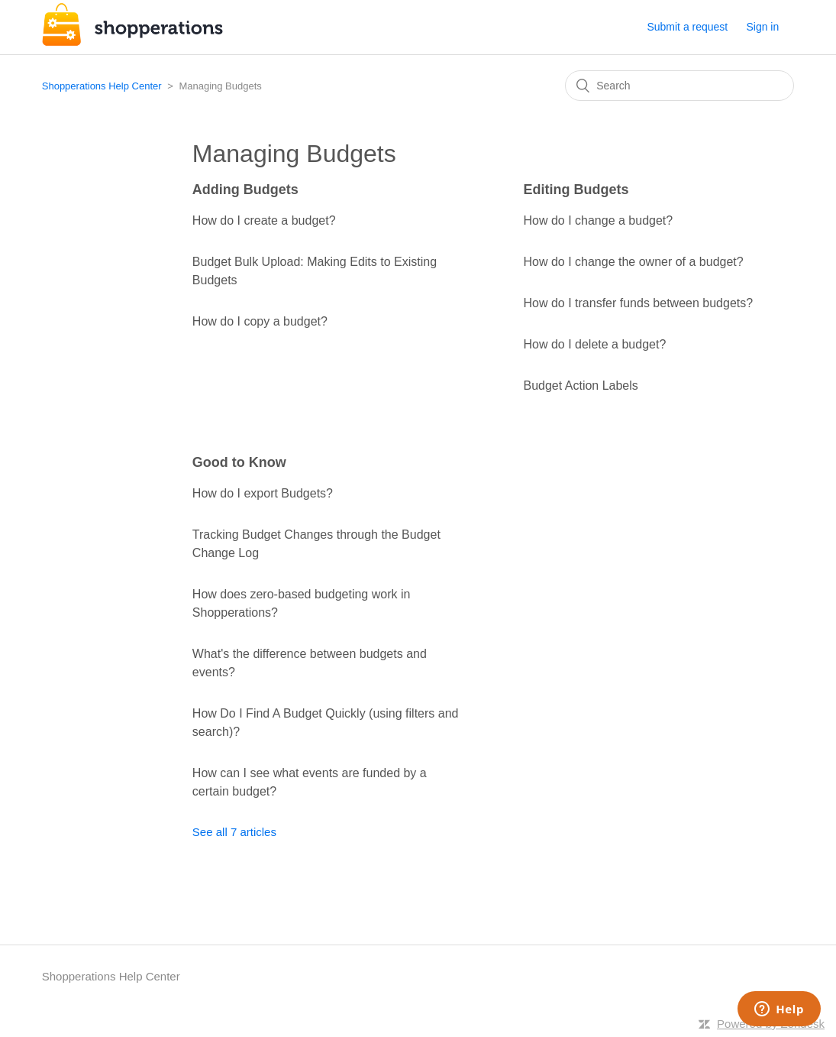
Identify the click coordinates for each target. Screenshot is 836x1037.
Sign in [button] (762, 27)
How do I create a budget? (264, 220)
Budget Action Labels (580, 385)
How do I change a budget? (598, 220)
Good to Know (239, 462)
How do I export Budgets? (262, 493)
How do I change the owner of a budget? (633, 261)
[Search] (679, 85)
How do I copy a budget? (260, 321)
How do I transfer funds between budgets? (638, 303)
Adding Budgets (245, 189)
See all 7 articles (234, 831)
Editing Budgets (575, 189)
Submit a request (687, 27)
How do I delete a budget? (594, 344)
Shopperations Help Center (102, 86)
